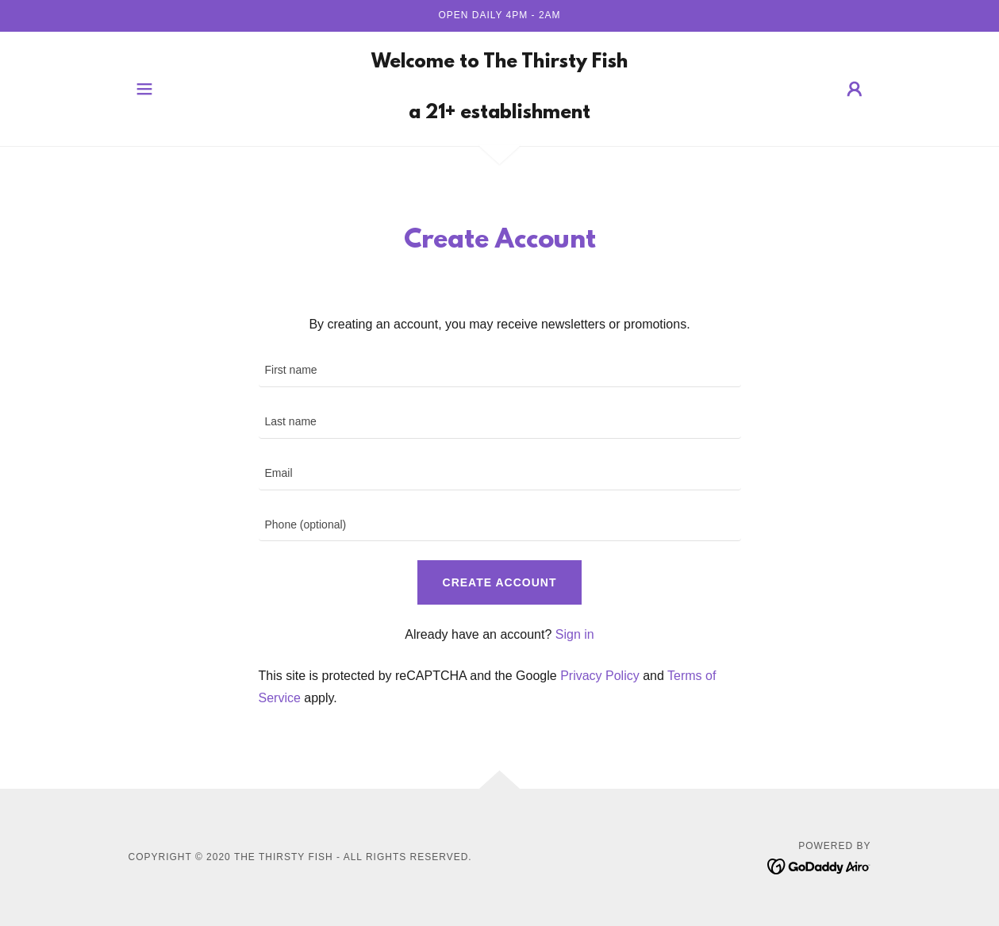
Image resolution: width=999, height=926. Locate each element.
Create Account (500, 582)
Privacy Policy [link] (600, 675)
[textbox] (500, 371)
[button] (144, 89)
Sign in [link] (574, 634)
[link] (499, 114)
